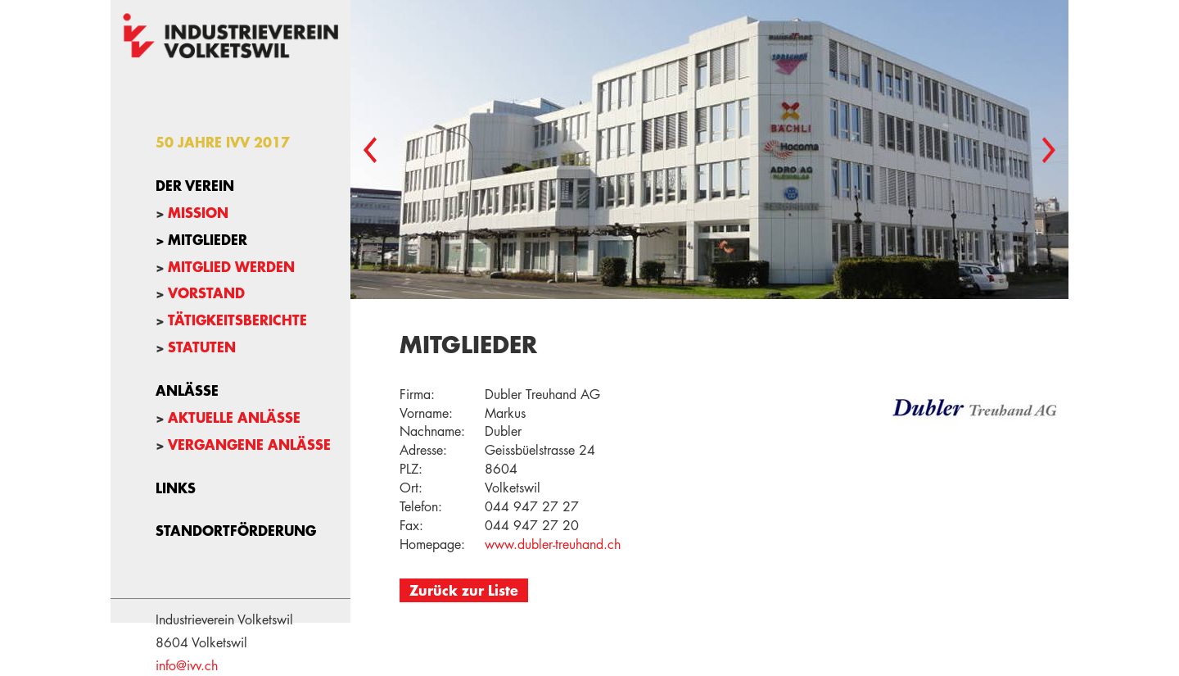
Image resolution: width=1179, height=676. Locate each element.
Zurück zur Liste (463, 590)
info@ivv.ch (187, 665)
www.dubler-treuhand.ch (553, 544)
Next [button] (1048, 150)
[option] (709, 149)
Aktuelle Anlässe (234, 417)
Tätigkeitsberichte (237, 320)
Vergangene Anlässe (249, 444)
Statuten (202, 347)
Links (176, 488)
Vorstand (206, 293)
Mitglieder (207, 239)
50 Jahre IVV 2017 (223, 142)
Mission (198, 212)
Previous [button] (370, 150)
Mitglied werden (231, 266)
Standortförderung (236, 530)
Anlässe (187, 390)
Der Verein (195, 185)
